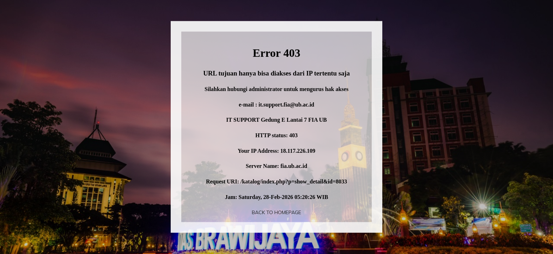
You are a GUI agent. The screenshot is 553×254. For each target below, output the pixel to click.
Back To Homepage (276, 212)
